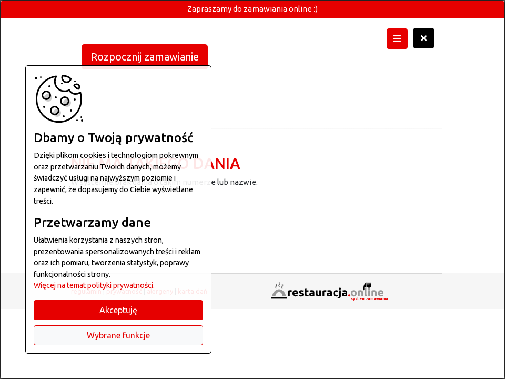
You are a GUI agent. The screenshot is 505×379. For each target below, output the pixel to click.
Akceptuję (118, 310)
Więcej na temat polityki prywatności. (94, 285)
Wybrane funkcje (118, 335)
